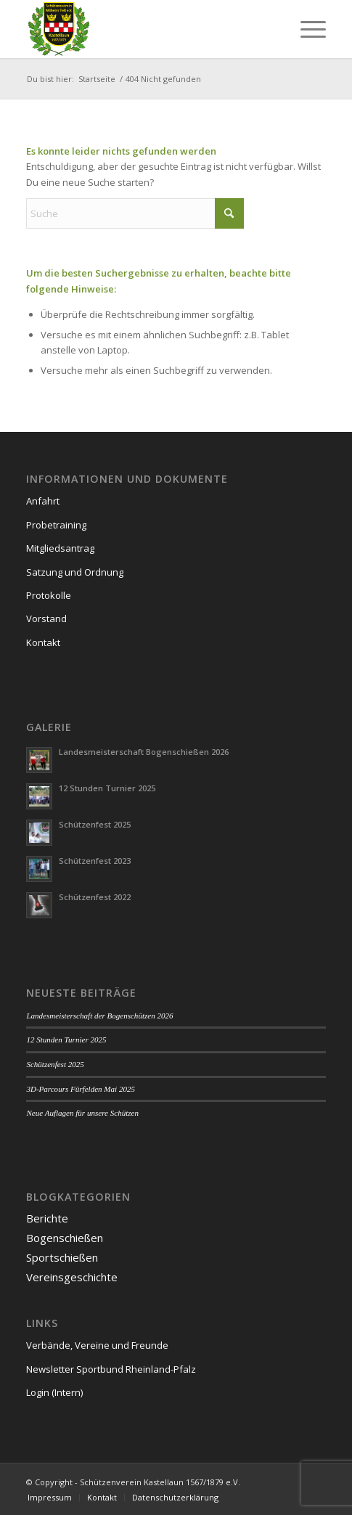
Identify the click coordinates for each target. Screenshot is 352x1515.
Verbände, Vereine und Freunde (97, 1345)
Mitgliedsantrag (60, 548)
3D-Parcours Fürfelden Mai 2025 (80, 1089)
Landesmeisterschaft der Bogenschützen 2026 (99, 1015)
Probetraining (56, 524)
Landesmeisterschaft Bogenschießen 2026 (144, 751)
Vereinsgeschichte (72, 1277)
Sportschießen (62, 1257)
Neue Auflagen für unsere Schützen (82, 1112)
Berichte (47, 1218)
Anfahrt (43, 500)
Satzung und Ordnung (74, 572)
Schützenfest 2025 (95, 824)
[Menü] (306, 29)
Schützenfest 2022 (95, 896)
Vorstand (46, 618)
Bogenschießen (64, 1237)
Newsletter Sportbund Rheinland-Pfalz (111, 1369)
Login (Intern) (54, 1392)
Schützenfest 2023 (95, 860)
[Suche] (135, 213)
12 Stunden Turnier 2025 (107, 788)
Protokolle (48, 595)
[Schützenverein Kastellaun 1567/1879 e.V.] (146, 29)
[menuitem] (306, 29)
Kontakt (43, 642)
